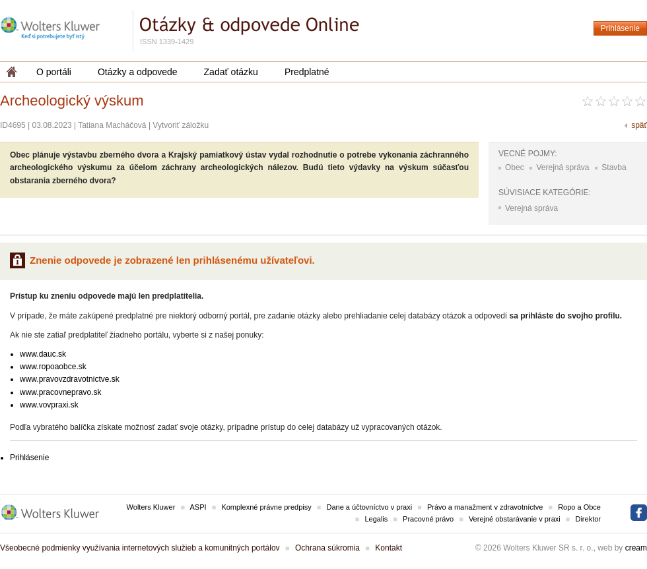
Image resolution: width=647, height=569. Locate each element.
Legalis (376, 519)
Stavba (613, 167)
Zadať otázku (231, 72)
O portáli (53, 72)
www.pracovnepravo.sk (60, 392)
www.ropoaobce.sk (53, 366)
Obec (514, 167)
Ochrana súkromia (327, 548)
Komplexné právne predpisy (266, 507)
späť (639, 125)
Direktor (588, 519)
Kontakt (388, 548)
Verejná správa (562, 167)
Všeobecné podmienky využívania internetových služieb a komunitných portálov (140, 548)
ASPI (198, 507)
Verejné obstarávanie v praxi (515, 519)
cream (636, 548)
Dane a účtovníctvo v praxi (370, 507)
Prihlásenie (620, 28)
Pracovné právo (428, 519)
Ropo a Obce (579, 507)
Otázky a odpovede (138, 72)
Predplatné (307, 72)
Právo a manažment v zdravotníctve (485, 507)
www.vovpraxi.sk (49, 404)
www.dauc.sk (43, 354)
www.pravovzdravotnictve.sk (69, 379)
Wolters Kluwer (151, 507)
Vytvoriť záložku (181, 125)
